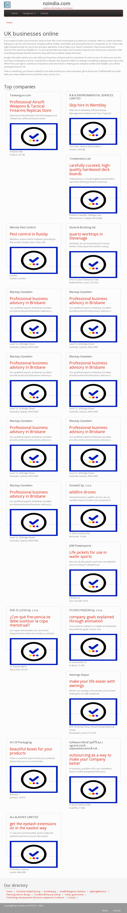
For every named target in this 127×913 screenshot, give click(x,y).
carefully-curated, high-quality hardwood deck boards (90, 169)
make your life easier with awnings (92, 683)
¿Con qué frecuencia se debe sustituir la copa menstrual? (30, 621)
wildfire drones (82, 492)
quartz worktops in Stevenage (86, 236)
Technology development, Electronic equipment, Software (35, 897)
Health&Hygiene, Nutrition (73, 891)
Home (15, 13)
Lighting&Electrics (98, 891)
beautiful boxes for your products (31, 751)
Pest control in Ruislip (29, 234)
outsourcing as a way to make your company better (90, 759)
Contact (44, 13)
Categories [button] (29, 13)
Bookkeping (50, 891)
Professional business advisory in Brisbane (29, 300)
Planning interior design (18, 894)
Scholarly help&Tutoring (28, 891)
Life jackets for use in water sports (88, 554)
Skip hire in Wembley (87, 105)
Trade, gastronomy (74, 894)
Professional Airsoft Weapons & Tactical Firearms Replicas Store (30, 106)
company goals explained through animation (91, 619)
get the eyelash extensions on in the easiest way (33, 825)
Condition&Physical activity (47, 894)
